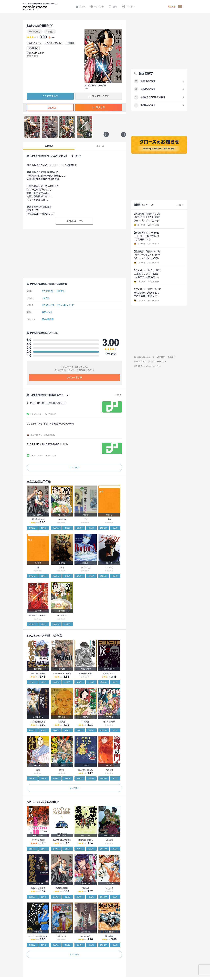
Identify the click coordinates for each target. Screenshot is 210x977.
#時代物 (70, 43)
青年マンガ (47, 312)
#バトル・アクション (53, 43)
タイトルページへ (74, 221)
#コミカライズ (34, 43)
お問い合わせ (140, 361)
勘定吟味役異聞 (36, 156)
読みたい (32, 528)
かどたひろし (35, 32)
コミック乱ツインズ (65, 305)
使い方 (171, 6)
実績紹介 (171, 357)
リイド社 (45, 298)
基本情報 (49, 146)
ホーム (81, 6)
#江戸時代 (33, 48)
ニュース (100, 146)
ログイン (127, 7)
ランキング (97, 6)
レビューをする (74, 377)
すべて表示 (74, 467)
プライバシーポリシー (157, 361)
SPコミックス (48, 305)
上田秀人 (50, 32)
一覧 (117, 395)
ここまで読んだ (50, 96)
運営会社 (161, 357)
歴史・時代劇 (48, 319)
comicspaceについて (144, 357)
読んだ (43, 528)
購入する (98, 107)
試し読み (50, 108)
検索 (113, 6)
